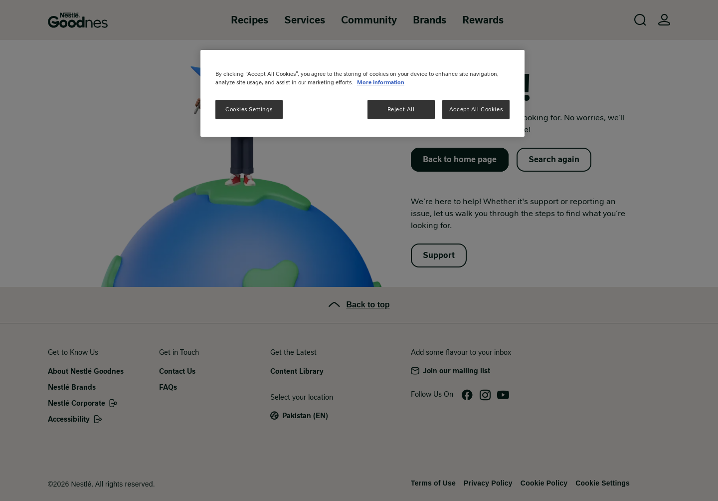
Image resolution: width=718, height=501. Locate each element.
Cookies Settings (249, 109)
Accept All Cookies (476, 109)
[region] (362, 93)
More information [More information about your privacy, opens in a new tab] (380, 82)
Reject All (401, 109)
